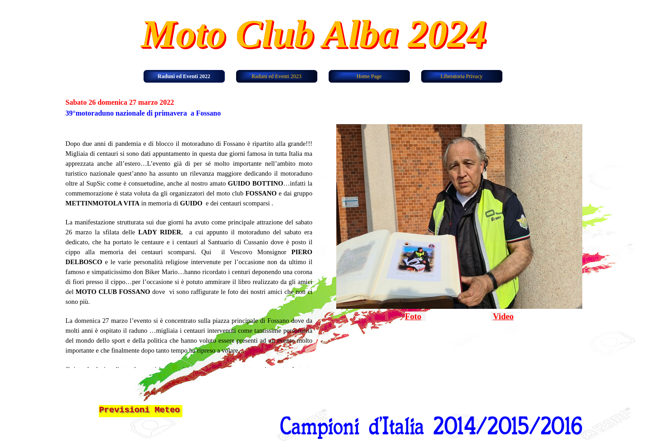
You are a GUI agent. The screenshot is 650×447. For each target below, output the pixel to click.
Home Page (369, 76)
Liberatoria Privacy (462, 76)
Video (503, 316)
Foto (413, 316)
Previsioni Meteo (139, 410)
